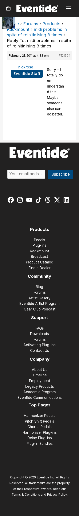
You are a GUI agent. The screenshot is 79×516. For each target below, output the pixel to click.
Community (39, 276)
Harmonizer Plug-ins (40, 432)
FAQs (39, 328)
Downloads (39, 334)
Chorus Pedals (39, 427)
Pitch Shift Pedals (39, 421)
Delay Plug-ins (39, 438)
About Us (39, 370)
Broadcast (39, 256)
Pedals (39, 240)
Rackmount (18, 29)
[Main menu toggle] (69, 8)
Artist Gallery (39, 298)
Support (39, 317)
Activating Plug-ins (39, 345)
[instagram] (21, 200)
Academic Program (39, 392)
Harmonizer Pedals (39, 416)
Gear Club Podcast (39, 309)
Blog (39, 287)
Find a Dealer (39, 268)
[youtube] (30, 200)
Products (51, 23)
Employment (39, 381)
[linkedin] (67, 200)
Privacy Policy (57, 494)
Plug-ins (39, 245)
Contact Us (39, 350)
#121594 (64, 56)
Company (40, 359)
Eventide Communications (39, 398)
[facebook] (12, 200)
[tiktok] (39, 200)
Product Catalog (39, 262)
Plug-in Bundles (40, 443)
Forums (30, 23)
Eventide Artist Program (39, 303)
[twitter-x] (58, 200)
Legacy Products (39, 386)
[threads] (49, 200)
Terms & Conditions (26, 494)
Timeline (39, 375)
